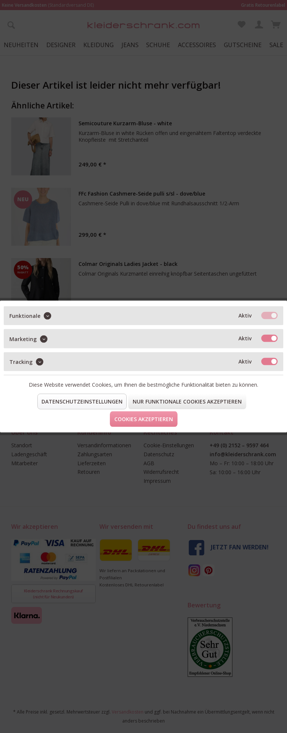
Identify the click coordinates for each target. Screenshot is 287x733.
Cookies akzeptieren (143, 419)
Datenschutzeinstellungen (82, 401)
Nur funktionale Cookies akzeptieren (187, 401)
